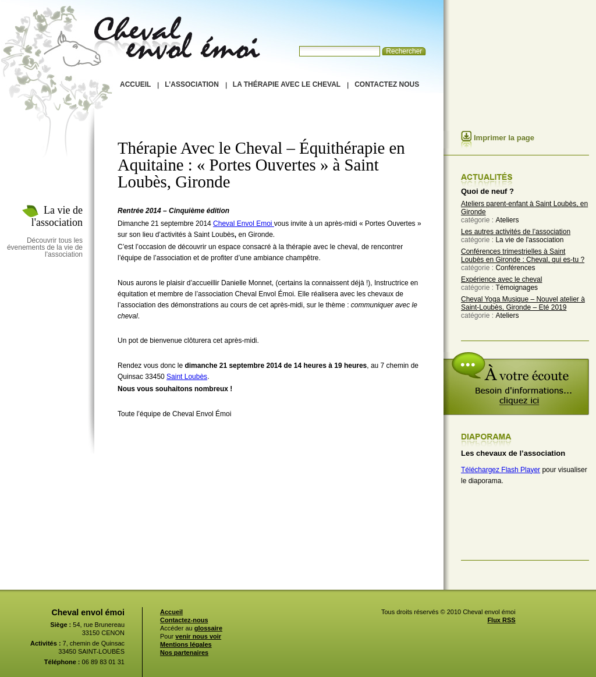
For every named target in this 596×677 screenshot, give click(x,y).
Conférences (515, 268)
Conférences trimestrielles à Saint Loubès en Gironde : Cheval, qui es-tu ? (522, 255)
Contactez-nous (184, 619)
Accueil (135, 84)
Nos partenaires (184, 652)
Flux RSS (501, 619)
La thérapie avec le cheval (286, 84)
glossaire (208, 628)
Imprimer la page (504, 137)
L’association (191, 84)
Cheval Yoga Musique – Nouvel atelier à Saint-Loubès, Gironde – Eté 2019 (523, 303)
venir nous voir (198, 636)
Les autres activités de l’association (515, 232)
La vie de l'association (529, 240)
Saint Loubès (186, 377)
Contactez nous (386, 84)
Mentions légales (186, 644)
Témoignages (516, 287)
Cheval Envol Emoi (243, 223)
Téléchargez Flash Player (500, 470)
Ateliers (507, 220)
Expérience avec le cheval (501, 279)
